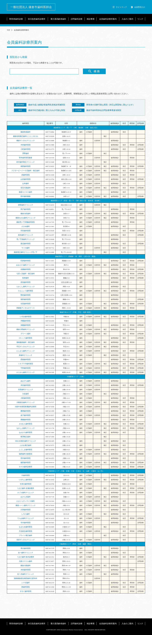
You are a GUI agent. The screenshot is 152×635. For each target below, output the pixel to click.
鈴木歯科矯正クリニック (25, 162)
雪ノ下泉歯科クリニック (25, 239)
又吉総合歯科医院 (25, 531)
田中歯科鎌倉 (26, 196)
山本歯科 (25, 183)
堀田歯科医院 (26, 299)
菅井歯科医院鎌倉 (25, 158)
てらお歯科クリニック (25, 518)
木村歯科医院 (26, 145)
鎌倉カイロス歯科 (25, 192)
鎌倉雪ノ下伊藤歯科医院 (25, 222)
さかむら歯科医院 (25, 424)
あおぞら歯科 (26, 381)
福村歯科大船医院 (25, 454)
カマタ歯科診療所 (25, 467)
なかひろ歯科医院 (25, 432)
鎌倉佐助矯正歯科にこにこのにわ (25, 136)
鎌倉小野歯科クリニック (25, 329)
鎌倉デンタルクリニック (25, 141)
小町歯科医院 (26, 149)
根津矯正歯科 (26, 437)
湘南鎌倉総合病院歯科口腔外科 (25, 578)
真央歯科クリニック (25, 235)
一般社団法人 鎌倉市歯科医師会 (31, 7)
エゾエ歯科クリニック (25, 492)
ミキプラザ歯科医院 (25, 364)
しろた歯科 (25, 514)
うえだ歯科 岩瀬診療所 (25, 488)
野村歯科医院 (26, 295)
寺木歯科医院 (26, 523)
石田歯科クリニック (25, 389)
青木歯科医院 (26, 548)
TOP (8, 30)
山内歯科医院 (26, 179)
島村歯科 (25, 278)
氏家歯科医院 (26, 261)
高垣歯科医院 (26, 282)
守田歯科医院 (26, 368)
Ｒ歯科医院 (25, 475)
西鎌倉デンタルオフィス (25, 308)
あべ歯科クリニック (25, 553)
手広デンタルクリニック (25, 347)
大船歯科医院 (26, 398)
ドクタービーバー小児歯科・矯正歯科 (25, 171)
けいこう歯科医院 (25, 338)
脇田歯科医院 (26, 462)
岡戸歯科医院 (26, 209)
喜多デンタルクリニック (25, 540)
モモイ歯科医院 (25, 591)
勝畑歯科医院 (26, 411)
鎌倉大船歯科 (26, 565)
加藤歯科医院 (26, 325)
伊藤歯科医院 (26, 321)
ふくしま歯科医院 (25, 450)
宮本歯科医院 (26, 458)
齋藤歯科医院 (26, 420)
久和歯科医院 (26, 510)
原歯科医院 (25, 175)
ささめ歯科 (25, 226)
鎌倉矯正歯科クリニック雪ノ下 (25, 252)
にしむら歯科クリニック (25, 351)
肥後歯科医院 (26, 359)
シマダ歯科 (25, 583)
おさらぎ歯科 (26, 497)
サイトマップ (121, 7)
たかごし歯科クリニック (25, 286)
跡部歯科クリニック (25, 205)
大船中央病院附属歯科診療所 (25, 407)
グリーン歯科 (26, 334)
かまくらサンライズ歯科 (25, 501)
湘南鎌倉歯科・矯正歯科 (25, 342)
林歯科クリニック (25, 355)
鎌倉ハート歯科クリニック (26, 505)
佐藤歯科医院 (26, 269)
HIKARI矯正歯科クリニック (25, 441)
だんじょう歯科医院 (25, 291)
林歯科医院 (25, 587)
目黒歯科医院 (26, 304)
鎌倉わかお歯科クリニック (26, 218)
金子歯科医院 (26, 415)
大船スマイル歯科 (25, 561)
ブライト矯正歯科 (25, 535)
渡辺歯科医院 (26, 244)
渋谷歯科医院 (26, 231)
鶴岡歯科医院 (26, 166)
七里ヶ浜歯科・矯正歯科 (25, 274)
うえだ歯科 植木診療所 (25, 557)
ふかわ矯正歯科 (25, 445)
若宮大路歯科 (26, 188)
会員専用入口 (139, 7)
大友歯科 (25, 394)
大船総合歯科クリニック (25, 402)
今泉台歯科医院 (25, 484)
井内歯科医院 (26, 385)
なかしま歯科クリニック (25, 428)
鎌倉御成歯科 (26, 132)
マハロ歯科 (25, 248)
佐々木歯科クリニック (25, 574)
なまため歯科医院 (25, 527)
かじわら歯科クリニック (25, 372)
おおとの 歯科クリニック (25, 265)
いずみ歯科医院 (25, 317)
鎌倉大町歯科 (26, 213)
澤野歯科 (25, 153)
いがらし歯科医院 (25, 480)
